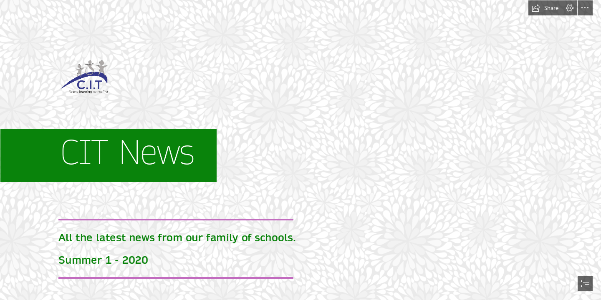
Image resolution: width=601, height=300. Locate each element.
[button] (545, 7)
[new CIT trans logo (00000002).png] (300, 97)
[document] (300, 150)
